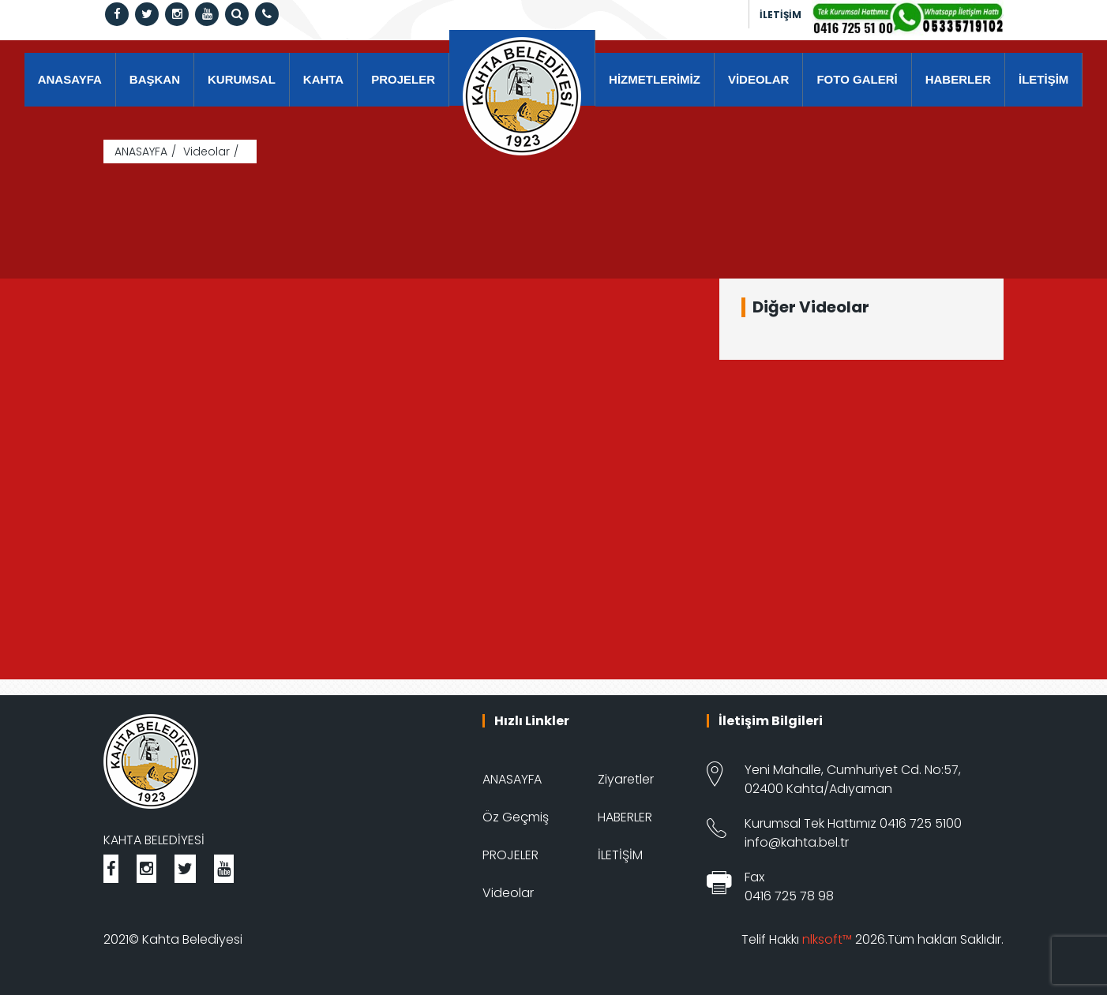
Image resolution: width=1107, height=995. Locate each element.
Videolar (206, 151)
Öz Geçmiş (515, 817)
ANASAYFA (70, 79)
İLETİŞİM (780, 14)
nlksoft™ (827, 939)
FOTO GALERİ (856, 79)
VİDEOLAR (759, 79)
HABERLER (958, 79)
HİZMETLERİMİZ (654, 79)
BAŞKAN (154, 79)
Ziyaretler (626, 779)
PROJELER (403, 79)
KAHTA (323, 79)
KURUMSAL (242, 79)
